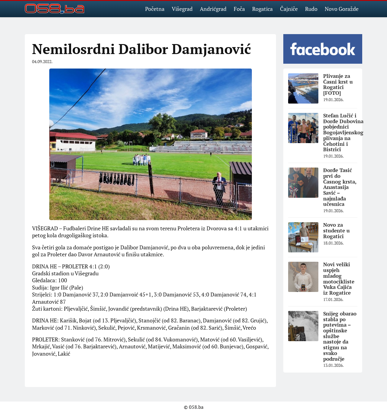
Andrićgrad (213, 8)
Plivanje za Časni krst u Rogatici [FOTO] (338, 84)
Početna (154, 8)
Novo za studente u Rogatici (336, 230)
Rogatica (262, 8)
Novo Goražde (342, 8)
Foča (239, 8)
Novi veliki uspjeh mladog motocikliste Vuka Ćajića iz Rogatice (338, 278)
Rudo (311, 8)
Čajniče (289, 8)
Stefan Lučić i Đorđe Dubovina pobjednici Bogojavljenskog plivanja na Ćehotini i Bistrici (343, 132)
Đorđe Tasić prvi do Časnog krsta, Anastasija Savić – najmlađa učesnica (339, 187)
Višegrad (182, 8)
